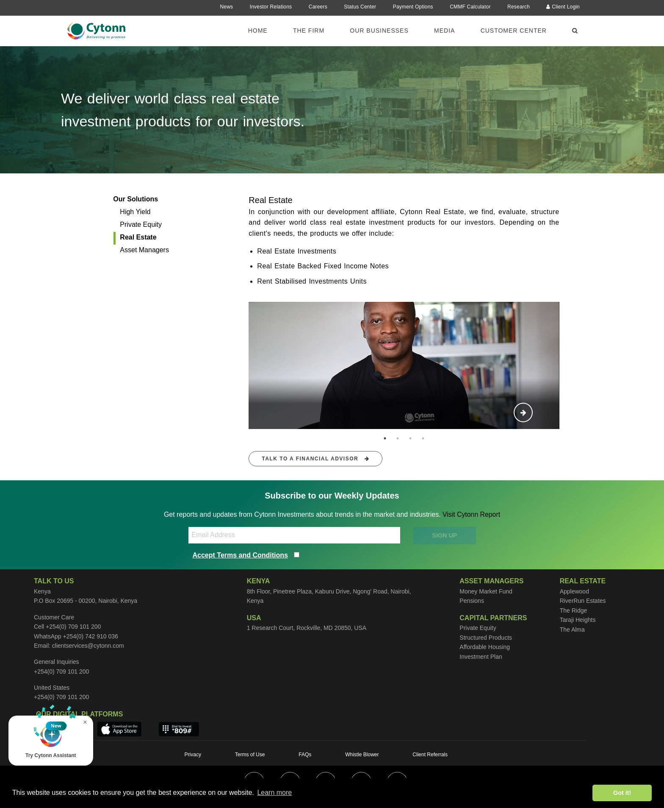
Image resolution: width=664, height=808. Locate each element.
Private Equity (141, 224)
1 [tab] (385, 438)
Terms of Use (250, 755)
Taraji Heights (578, 619)
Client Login (563, 7)
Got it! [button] (622, 792)
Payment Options (413, 7)
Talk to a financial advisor (315, 459)
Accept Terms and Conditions (240, 555)
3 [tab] (410, 438)
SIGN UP (444, 535)
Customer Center (514, 30)
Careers (318, 7)
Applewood (574, 591)
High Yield (135, 211)
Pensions (471, 600)
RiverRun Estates (583, 600)
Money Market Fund (485, 591)
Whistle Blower (362, 755)
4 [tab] (423, 438)
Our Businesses (379, 30)
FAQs (305, 755)
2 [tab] (397, 438)
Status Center (360, 7)
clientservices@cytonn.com (88, 645)
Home (258, 30)
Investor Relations (271, 7)
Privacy (193, 755)
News (226, 7)
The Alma (572, 629)
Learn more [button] (274, 792)
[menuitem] (263, 30)
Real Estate (138, 237)
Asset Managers (144, 250)
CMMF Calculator (470, 7)
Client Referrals (430, 755)
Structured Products (485, 637)
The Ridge (573, 610)
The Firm (308, 30)
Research (518, 7)
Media (444, 30)
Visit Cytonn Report (471, 514)
